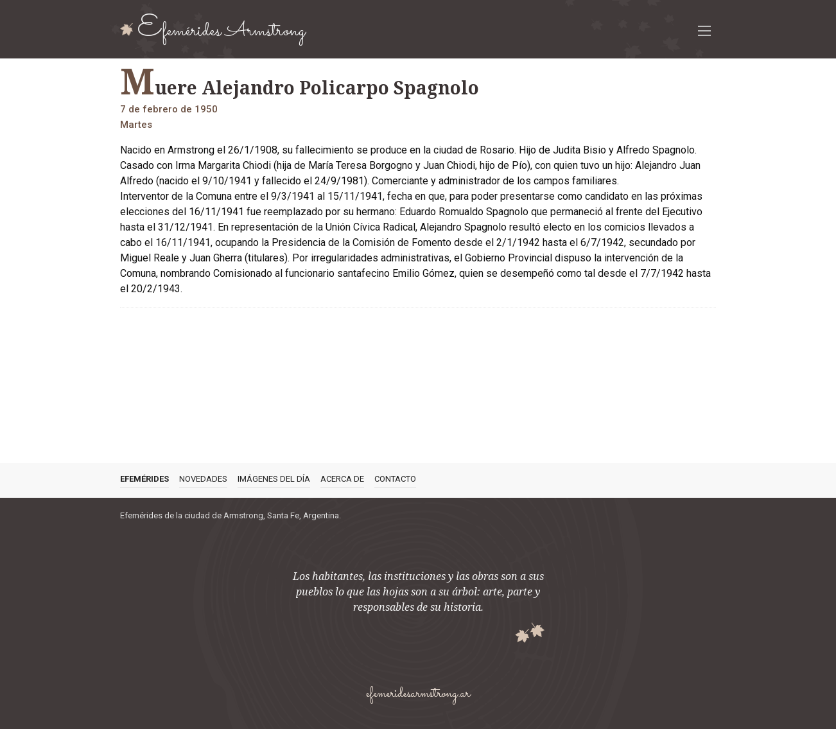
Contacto (395, 479)
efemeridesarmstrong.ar (418, 694)
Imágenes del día (274, 479)
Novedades (203, 479)
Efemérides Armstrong (221, 28)
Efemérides (144, 479)
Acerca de (342, 479)
